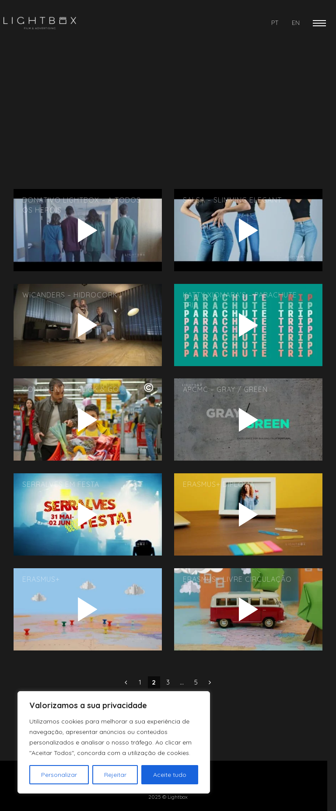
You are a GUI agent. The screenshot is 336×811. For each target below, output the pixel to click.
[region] (114, 742)
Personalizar (59, 775)
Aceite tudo (169, 775)
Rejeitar (115, 775)
